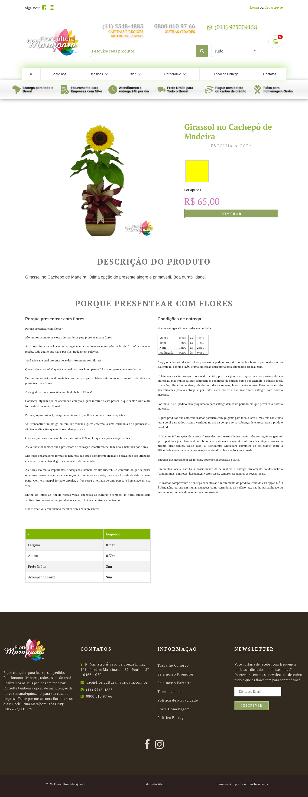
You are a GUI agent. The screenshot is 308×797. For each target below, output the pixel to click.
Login (254, 7)
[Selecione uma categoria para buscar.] (234, 51)
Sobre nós (59, 74)
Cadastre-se (274, 7)
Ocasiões (98, 74)
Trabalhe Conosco (173, 665)
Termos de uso (170, 691)
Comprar (231, 213)
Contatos (269, 74)
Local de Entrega (226, 74)
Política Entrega (172, 717)
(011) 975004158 (232, 27)
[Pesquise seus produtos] (149, 51)
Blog (135, 74)
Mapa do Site (154, 784)
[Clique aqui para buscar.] (202, 51)
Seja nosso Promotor (176, 674)
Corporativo (175, 74)
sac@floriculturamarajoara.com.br (114, 682)
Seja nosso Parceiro (175, 682)
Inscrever (252, 706)
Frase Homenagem (174, 709)
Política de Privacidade (178, 700)
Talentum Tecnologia (254, 784)
